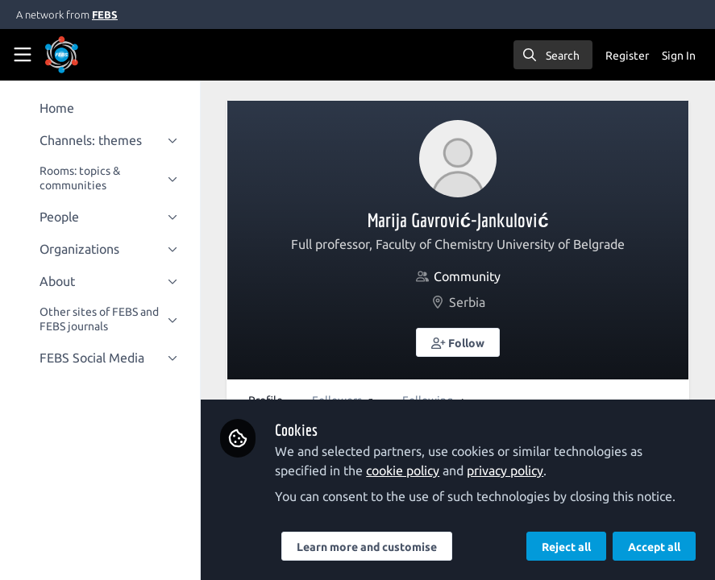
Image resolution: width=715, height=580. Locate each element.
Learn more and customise (372, 547)
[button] (461, 342)
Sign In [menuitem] (679, 55)
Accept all (654, 547)
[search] (552, 54)
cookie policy (408, 470)
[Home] (61, 54)
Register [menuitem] (627, 55)
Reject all (566, 547)
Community (469, 276)
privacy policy (510, 470)
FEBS (105, 14)
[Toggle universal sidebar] (22, 54)
